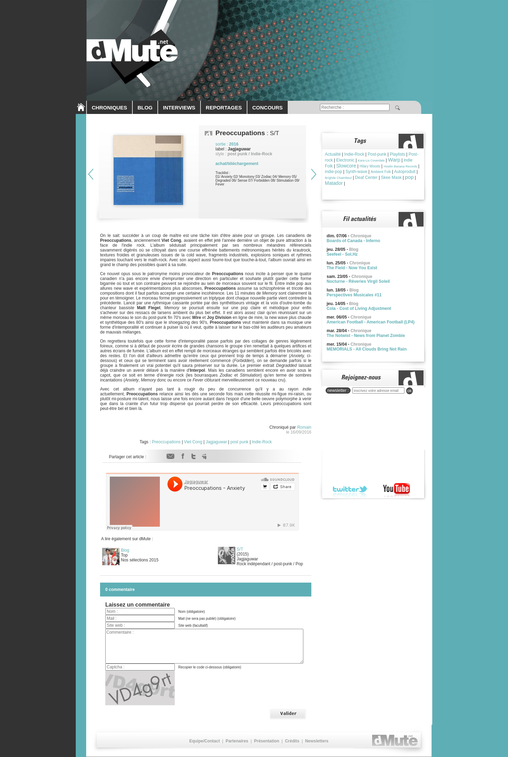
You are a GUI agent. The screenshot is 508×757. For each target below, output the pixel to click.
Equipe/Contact (204, 741)
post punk (239, 441)
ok (409, 390)
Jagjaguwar (216, 441)
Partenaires (237, 741)
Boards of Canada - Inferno (353, 240)
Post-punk (377, 154)
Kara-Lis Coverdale (371, 160)
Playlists (397, 154)
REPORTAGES (224, 107)
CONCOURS (267, 107)
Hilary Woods (370, 166)
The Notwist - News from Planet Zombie (366, 335)
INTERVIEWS (179, 107)
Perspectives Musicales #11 (354, 295)
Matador (334, 183)
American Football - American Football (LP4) (371, 322)
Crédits (292, 741)
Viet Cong (193, 441)
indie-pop (333, 171)
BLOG (145, 107)
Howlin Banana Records (400, 166)
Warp (394, 160)
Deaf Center (366, 177)
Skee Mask (391, 177)
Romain (304, 427)
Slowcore (346, 165)
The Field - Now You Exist (352, 267)
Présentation (266, 741)
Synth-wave (356, 171)
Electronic (345, 160)
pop (409, 177)
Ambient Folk (381, 172)
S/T (240, 549)
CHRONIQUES (109, 107)
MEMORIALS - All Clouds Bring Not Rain (367, 349)
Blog (125, 550)
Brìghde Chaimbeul (338, 178)
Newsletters (316, 741)
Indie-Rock (262, 441)
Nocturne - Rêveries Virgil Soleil (358, 281)
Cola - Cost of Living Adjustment (359, 308)
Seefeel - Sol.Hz (342, 254)
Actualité (333, 154)
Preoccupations (166, 441)
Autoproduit (404, 171)
